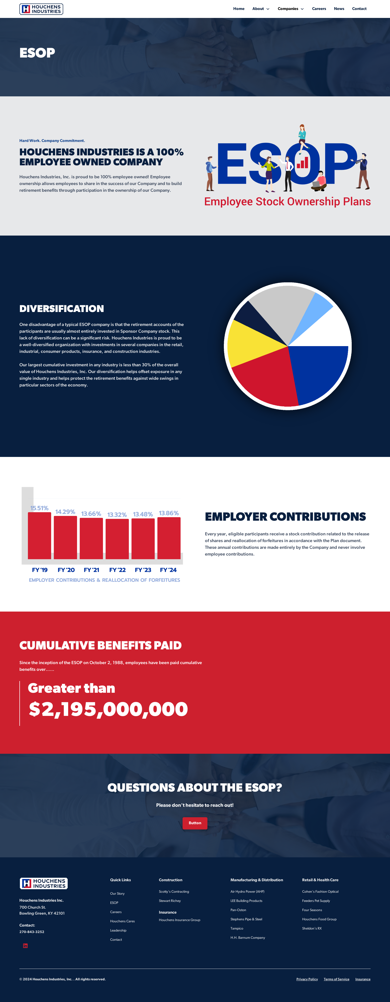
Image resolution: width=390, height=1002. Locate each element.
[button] (261, 9)
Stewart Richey (170, 901)
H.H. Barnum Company (248, 938)
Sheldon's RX (312, 929)
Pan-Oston (238, 910)
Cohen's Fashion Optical (320, 892)
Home (238, 9)
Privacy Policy (307, 979)
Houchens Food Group (319, 919)
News (339, 9)
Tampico (237, 929)
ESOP (114, 903)
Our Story (117, 894)
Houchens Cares (122, 921)
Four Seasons (312, 910)
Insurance (363, 979)
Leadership (118, 931)
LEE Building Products (246, 901)
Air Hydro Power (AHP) (247, 892)
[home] (41, 9)
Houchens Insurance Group (179, 920)
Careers (319, 9)
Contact (359, 9)
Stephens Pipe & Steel (246, 919)
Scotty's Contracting (174, 892)
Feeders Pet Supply (316, 901)
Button (195, 823)
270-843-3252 (31, 932)
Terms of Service (336, 979)
